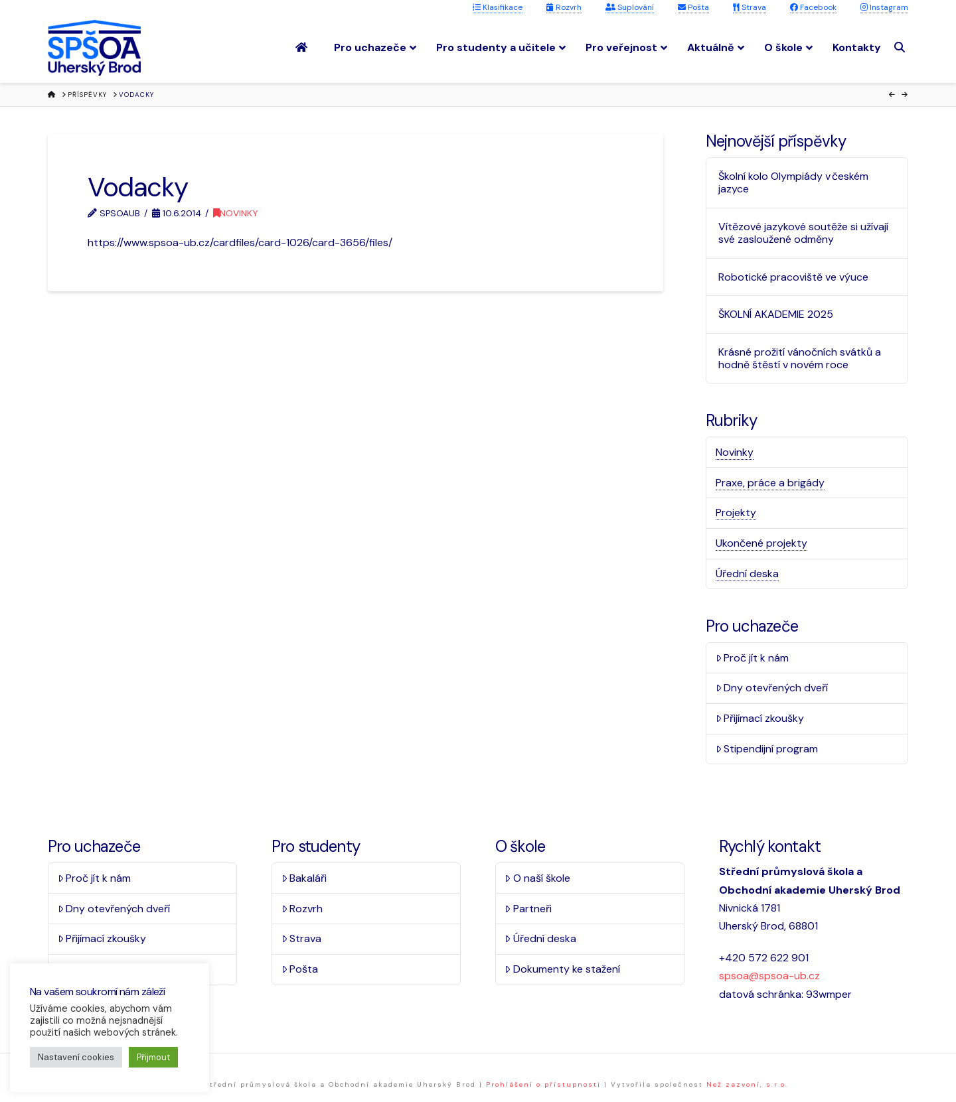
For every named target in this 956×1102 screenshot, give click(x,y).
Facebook (813, 7)
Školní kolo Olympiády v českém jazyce (793, 182)
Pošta (693, 7)
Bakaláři (304, 878)
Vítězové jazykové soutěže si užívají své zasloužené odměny (803, 232)
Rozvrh (564, 7)
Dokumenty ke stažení (562, 969)
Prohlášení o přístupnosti (543, 1084)
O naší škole (537, 878)
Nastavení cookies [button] (76, 1057)
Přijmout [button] (153, 1057)
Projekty (736, 512)
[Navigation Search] (901, 47)
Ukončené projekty (761, 543)
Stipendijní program (767, 749)
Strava (749, 7)
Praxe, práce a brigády (770, 483)
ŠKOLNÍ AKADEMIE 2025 (775, 314)
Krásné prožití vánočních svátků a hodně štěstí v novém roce (799, 358)
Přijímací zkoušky (760, 718)
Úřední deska (747, 574)
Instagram (884, 7)
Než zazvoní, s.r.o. (747, 1084)
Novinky (235, 213)
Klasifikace (497, 7)
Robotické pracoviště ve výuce (793, 277)
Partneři (528, 909)
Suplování (629, 7)
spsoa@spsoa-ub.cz (769, 976)
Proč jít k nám (752, 658)
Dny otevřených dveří (772, 688)
